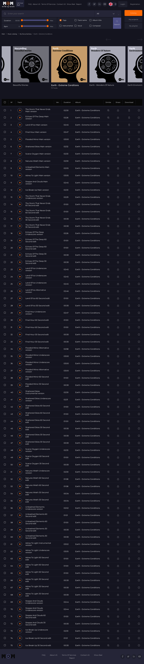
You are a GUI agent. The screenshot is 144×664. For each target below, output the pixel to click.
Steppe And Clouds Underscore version (34, 602)
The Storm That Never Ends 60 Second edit (37, 204)
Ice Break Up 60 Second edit (38, 638)
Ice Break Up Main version (37, 190)
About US (36, 4)
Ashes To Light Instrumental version (38, 544)
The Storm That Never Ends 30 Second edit (37, 219)
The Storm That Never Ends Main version (37, 110)
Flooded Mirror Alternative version (37, 349)
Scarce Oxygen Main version (38, 154)
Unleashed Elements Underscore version (34, 508)
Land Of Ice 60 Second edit (37, 298)
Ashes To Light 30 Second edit (36, 580)
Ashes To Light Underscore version (37, 551)
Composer (97, 26)
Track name (82, 20)
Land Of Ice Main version (36, 125)
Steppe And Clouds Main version (36, 183)
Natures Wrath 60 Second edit (37, 479)
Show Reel (71, 4)
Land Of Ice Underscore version (36, 269)
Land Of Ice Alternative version (35, 291)
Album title (97, 20)
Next (139, 40)
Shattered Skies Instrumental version (34, 392)
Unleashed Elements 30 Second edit (36, 530)
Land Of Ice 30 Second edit (37, 306)
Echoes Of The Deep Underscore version (34, 233)
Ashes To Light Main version (37, 175)
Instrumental (68, 26)
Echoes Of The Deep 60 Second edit (36, 240)
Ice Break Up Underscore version (36, 631)
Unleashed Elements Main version (37, 168)
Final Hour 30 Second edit (37, 334)
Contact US (61, 4)
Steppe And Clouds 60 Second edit (35, 616)
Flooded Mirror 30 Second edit (37, 385)
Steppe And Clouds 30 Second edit (35, 624)
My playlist (133, 26)
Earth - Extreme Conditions (87, 110)
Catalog (133, 13)
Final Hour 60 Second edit (37, 320)
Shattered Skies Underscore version (38, 399)
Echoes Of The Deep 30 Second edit (35, 255)
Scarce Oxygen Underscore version (37, 450)
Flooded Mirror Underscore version (37, 356)
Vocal (80, 26)
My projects (133, 19)
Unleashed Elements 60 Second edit (36, 515)
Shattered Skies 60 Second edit (37, 407)
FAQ (30, 4)
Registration (135, 4)
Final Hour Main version (35, 132)
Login (122, 4)
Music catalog (12, 34)
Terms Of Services (48, 4)
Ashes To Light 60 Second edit (37, 558)
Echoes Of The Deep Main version (37, 117)
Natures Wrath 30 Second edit (37, 493)
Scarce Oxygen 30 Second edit (37, 464)
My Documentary (26, 34)
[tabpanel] (31, 66)
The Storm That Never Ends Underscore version (37, 197)
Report (79, 4)
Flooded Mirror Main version (37, 139)
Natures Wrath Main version (37, 161)
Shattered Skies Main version (38, 146)
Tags (64, 20)
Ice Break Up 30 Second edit (38, 645)
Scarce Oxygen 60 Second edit (37, 457)
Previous (108, 40)
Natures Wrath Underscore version (37, 472)
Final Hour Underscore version (35, 313)
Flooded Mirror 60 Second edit (37, 378)
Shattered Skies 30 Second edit (37, 428)
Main (3, 34)
